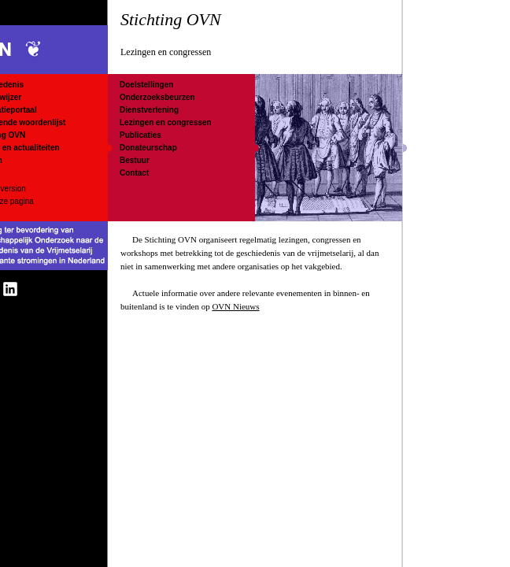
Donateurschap (148, 147)
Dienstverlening (149, 110)
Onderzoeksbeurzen (157, 97)
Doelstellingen (146, 84)
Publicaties (140, 135)
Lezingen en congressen (166, 122)
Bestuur (135, 160)
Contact (134, 173)
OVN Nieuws (235, 306)
